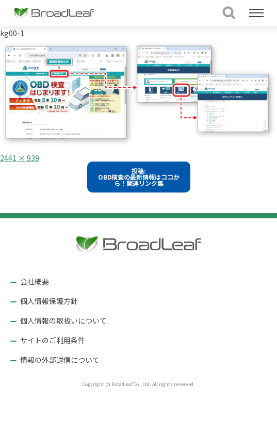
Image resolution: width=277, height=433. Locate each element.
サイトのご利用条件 (52, 340)
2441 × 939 (19, 158)
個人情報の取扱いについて (63, 320)
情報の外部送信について (60, 360)
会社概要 (34, 281)
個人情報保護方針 (49, 301)
